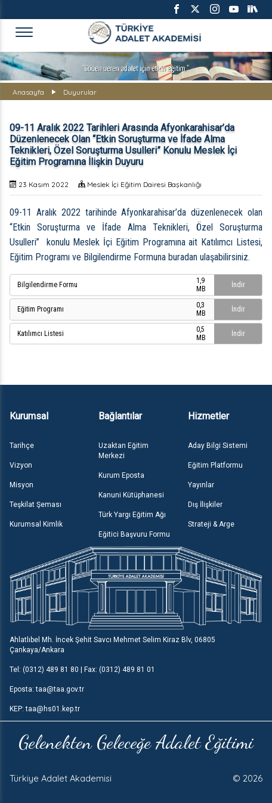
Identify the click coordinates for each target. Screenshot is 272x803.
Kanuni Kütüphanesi (131, 495)
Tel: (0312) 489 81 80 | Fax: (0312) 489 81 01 (82, 669)
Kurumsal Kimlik (36, 524)
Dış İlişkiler (205, 504)
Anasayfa (28, 92)
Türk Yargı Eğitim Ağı (132, 515)
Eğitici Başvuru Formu (134, 534)
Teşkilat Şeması (35, 504)
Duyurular (80, 92)
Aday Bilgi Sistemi (218, 445)
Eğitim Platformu (215, 465)
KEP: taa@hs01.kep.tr (45, 709)
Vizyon (21, 465)
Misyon (21, 485)
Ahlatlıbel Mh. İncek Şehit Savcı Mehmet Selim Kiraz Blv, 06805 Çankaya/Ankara (112, 645)
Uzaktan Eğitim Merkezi (123, 450)
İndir (238, 285)
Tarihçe (22, 445)
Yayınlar (201, 485)
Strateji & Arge (211, 524)
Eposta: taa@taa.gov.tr (47, 689)
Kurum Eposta (121, 475)
